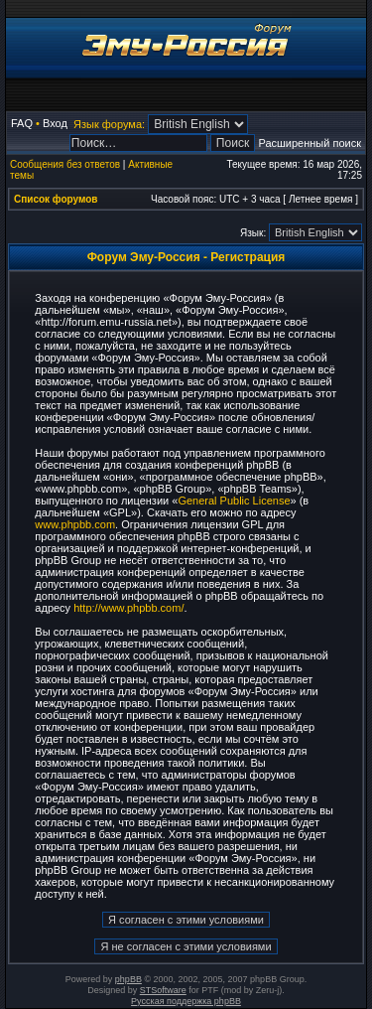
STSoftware (163, 990)
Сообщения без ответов (65, 164)
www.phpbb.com (75, 524)
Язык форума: (109, 124)
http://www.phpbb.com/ (128, 608)
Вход (55, 123)
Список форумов (56, 199)
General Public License (234, 500)
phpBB (128, 979)
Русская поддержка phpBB (186, 1001)
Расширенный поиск (309, 143)
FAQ (22, 123)
